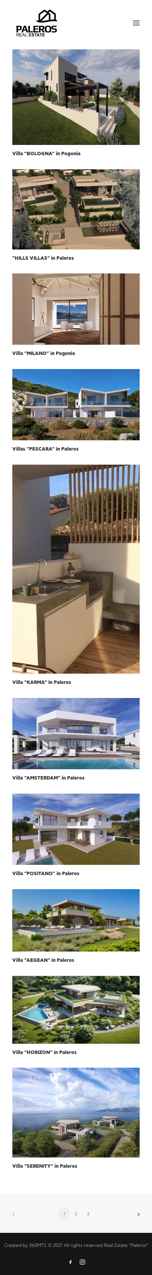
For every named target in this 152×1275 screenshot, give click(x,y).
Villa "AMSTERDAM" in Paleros (48, 778)
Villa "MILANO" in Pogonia (43, 353)
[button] (76, 97)
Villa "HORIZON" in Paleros (44, 1052)
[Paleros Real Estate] (36, 23)
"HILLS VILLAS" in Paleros (43, 258)
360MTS (38, 1245)
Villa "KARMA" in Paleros (41, 682)
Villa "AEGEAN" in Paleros (43, 960)
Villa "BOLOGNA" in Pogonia (46, 153)
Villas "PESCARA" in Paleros (45, 449)
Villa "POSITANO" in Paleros (45, 873)
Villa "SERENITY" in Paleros (44, 1166)
